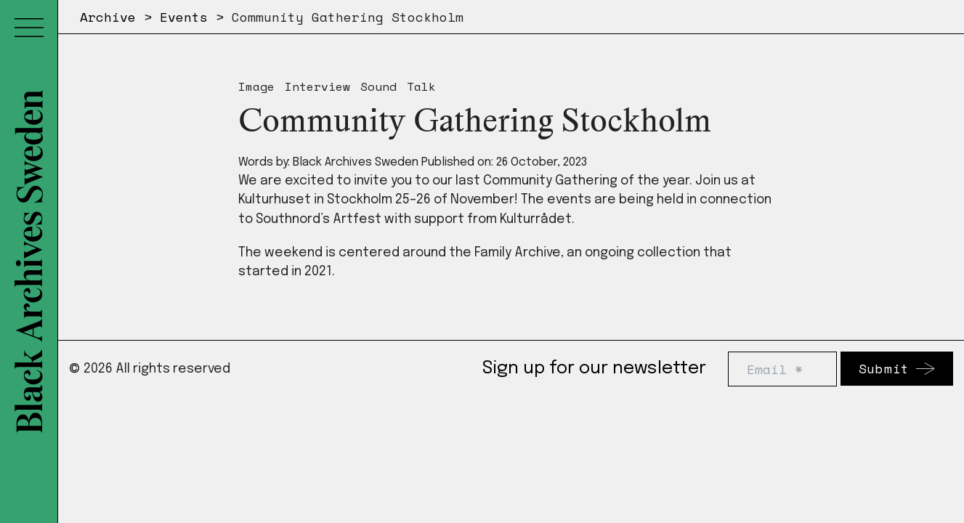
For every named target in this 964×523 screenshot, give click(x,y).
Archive (108, 16)
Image (256, 86)
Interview (317, 86)
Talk (421, 86)
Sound (378, 86)
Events (184, 16)
